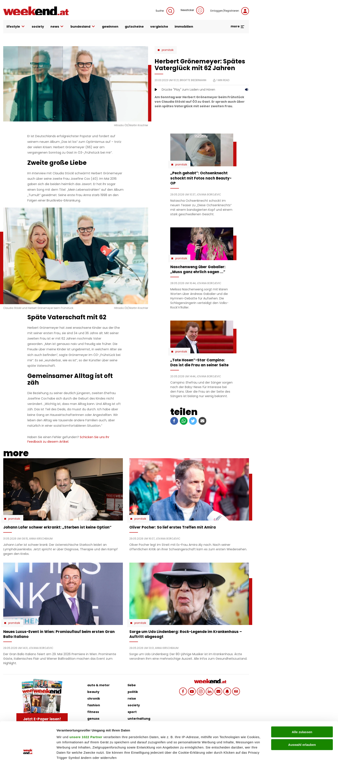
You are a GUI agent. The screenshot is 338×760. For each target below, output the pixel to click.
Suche (165, 11)
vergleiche (159, 26)
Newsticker (192, 10)
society (38, 26)
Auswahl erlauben (302, 709)
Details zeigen (229, 751)
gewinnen (110, 26)
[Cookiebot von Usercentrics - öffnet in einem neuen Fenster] (28, 751)
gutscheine (134, 26)
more (238, 26)
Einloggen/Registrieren (229, 11)
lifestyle (15, 26)
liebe (132, 685)
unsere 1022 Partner (85, 702)
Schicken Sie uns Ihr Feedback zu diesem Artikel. (68, 439)
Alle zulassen (302, 697)
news (57, 26)
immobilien (184, 26)
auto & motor (98, 685)
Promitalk (168, 50)
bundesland (82, 26)
